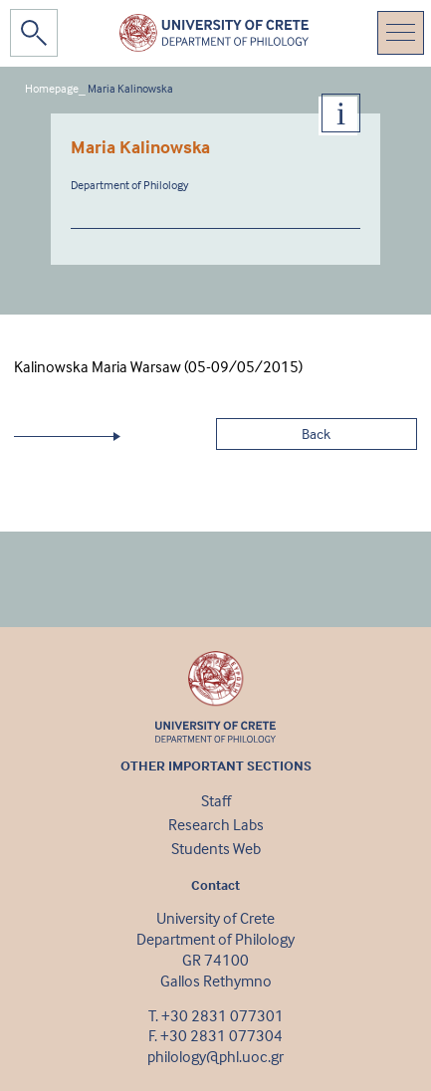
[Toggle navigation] (400, 33)
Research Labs (216, 824)
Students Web (216, 848)
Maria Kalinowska (130, 88)
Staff (216, 800)
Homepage (52, 88)
